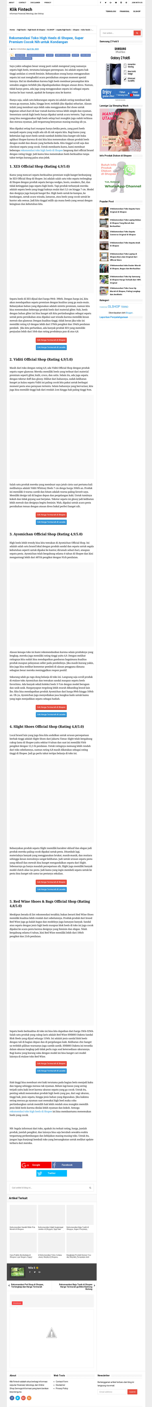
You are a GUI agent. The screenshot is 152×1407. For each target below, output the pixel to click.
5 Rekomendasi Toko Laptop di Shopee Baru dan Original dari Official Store (123, 257)
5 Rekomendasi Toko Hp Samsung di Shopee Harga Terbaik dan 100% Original (125, 280)
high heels (21, 30)
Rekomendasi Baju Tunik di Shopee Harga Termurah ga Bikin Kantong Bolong (75, 1278)
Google (18, 1165)
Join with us (137, 3)
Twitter (75, 1165)
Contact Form (62, 1373)
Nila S (31, 1259)
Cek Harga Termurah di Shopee (51, 340)
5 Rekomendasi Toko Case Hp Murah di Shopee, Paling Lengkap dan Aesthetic (125, 291)
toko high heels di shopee (21, 58)
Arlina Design (96, 1402)
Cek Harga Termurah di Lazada (51, 347)
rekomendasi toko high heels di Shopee (41, 150)
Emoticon (17, 1295)
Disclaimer (60, 1377)
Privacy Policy (62, 1380)
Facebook (48, 1165)
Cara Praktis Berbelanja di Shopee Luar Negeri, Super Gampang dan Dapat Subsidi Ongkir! (21, 1250)
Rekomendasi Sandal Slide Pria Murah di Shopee (22, 1220)
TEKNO (124, 306)
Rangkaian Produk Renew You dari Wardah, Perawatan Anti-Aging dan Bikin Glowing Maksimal (79, 1250)
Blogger (129, 313)
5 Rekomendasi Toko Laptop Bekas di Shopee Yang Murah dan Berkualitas (125, 223)
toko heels (85, 30)
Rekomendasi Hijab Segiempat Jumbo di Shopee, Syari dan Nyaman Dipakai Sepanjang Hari (50, 1221)
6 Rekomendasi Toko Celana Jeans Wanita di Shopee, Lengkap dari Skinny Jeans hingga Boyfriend (50, 1250)
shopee (76, 30)
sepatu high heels (63, 30)
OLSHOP (50, 30)
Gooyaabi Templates (125, 1402)
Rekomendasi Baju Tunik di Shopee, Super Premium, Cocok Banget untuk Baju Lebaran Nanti (78, 1222)
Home (12, 30)
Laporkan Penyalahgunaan (114, 317)
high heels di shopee (36, 30)
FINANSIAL (104, 307)
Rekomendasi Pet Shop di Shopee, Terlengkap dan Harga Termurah (27, 1277)
